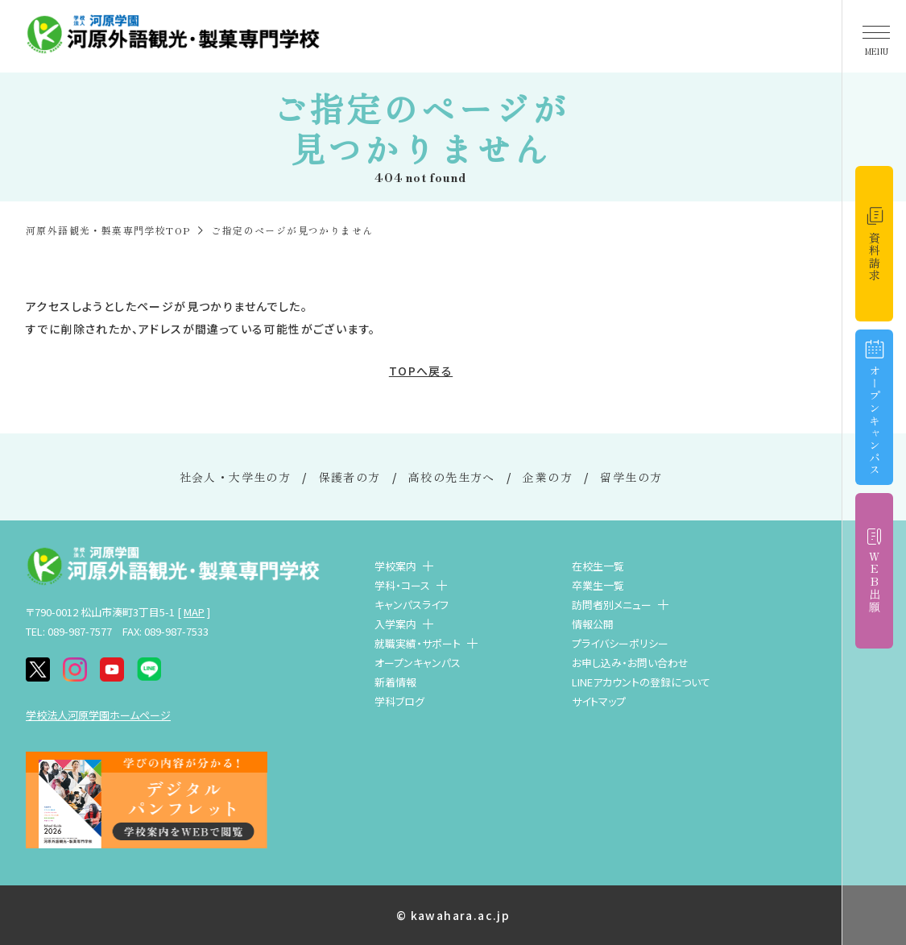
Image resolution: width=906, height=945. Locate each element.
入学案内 (395, 624)
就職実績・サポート (417, 643)
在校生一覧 (598, 566)
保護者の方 (350, 477)
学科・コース (402, 585)
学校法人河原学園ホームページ (98, 715)
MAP (194, 612)
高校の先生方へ (451, 477)
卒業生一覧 (598, 585)
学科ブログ (399, 701)
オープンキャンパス (417, 662)
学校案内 (395, 566)
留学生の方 (631, 477)
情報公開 (593, 624)
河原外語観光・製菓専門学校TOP (108, 230)
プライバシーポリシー (620, 643)
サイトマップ (599, 701)
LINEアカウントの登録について (641, 682)
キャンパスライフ (411, 604)
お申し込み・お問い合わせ (630, 662)
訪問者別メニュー (612, 604)
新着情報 (395, 682)
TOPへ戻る (421, 371)
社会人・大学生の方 (236, 477)
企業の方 (548, 477)
